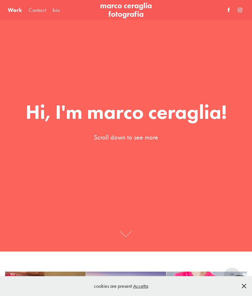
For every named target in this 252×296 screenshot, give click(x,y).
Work (15, 10)
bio (56, 10)
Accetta (140, 286)
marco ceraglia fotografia (127, 10)
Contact (37, 10)
